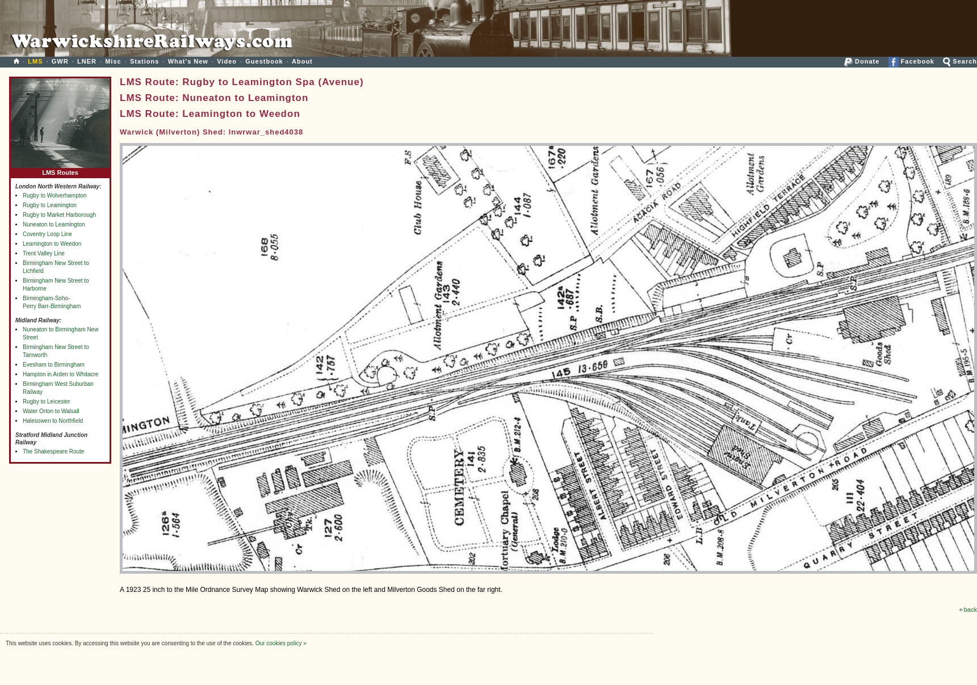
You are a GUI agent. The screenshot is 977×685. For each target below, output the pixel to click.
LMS (35, 61)
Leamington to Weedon (52, 244)
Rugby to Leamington (50, 205)
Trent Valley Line (44, 253)
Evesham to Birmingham (54, 365)
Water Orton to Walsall (51, 411)
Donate (861, 61)
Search (960, 61)
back (968, 609)
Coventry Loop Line (47, 234)
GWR (60, 61)
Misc (113, 61)
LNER (87, 61)
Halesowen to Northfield (53, 421)
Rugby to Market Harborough (59, 215)
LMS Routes (60, 170)
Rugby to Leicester (46, 401)
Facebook (911, 61)
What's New (188, 61)
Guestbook (264, 61)
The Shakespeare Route (53, 451)
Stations (144, 61)
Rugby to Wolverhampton (55, 195)
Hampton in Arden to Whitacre (60, 374)
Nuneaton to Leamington (54, 224)
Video (227, 61)
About (302, 61)
